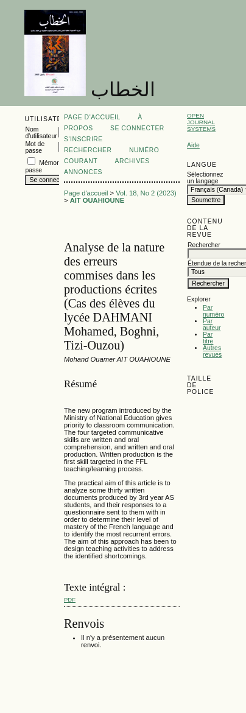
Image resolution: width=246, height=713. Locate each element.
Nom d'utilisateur (41, 132)
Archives (131, 161)
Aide (193, 145)
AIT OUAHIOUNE (97, 200)
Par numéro (213, 311)
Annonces (83, 172)
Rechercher (88, 150)
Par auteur (211, 324)
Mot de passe (34, 147)
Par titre (208, 338)
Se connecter (137, 128)
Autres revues (212, 351)
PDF (70, 599)
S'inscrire (83, 139)
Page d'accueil (92, 117)
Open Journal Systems (201, 122)
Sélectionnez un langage (204, 177)
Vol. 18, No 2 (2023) (146, 193)
